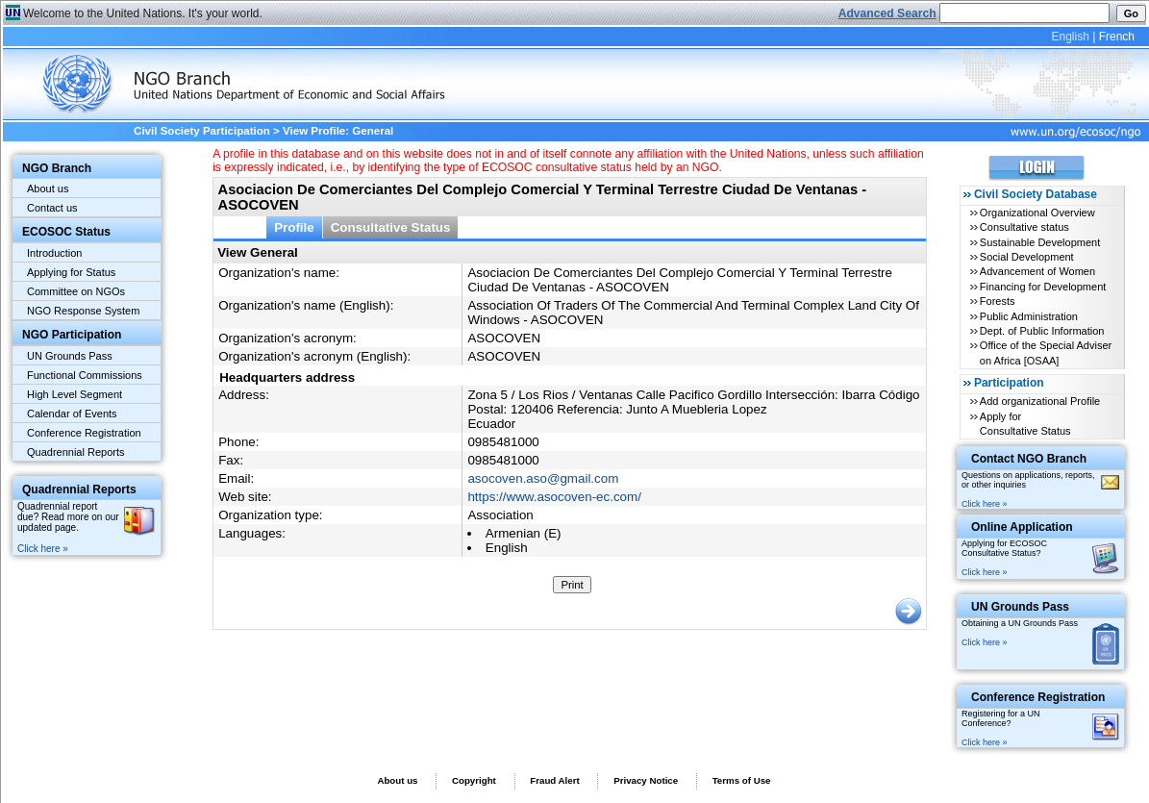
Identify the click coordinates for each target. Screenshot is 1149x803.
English (1069, 36)
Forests (997, 301)
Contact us (52, 207)
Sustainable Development (1040, 242)
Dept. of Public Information (1042, 331)
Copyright (474, 780)
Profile (294, 227)
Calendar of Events (72, 413)
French (1117, 36)
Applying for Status (71, 272)
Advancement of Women (1037, 271)
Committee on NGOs (76, 291)
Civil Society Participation (202, 131)
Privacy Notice (645, 780)
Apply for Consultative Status (1025, 424)
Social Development (1027, 257)
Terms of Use (741, 780)
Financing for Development (1043, 286)
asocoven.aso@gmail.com (542, 478)
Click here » (42, 548)
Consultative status (1024, 227)
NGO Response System (83, 310)
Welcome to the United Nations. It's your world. (142, 13)
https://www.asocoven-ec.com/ (553, 496)
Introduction (54, 253)
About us (47, 188)
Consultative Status (391, 227)
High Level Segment (74, 394)
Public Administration (1029, 316)
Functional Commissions (84, 375)
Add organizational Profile (1040, 401)
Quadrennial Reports (76, 452)
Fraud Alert (554, 780)
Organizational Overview (1037, 212)
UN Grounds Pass (69, 356)
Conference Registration (84, 433)
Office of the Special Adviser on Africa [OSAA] (1046, 352)
